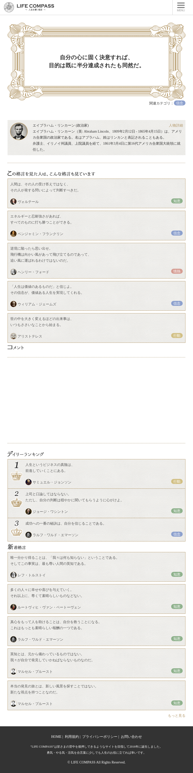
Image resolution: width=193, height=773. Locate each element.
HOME (56, 737)
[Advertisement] (96, 400)
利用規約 (72, 737)
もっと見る (176, 715)
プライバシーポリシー (99, 737)
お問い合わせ (131, 737)
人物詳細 (176, 125)
